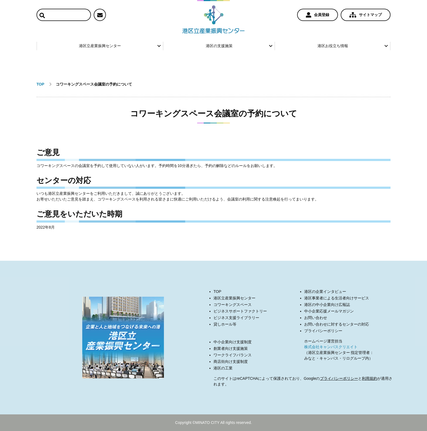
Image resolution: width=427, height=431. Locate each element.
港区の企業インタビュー (325, 291)
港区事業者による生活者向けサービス (336, 298)
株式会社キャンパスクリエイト (331, 347)
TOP (217, 291)
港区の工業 (223, 368)
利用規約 (369, 378)
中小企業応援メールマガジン (329, 311)
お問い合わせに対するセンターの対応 (336, 324)
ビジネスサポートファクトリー (240, 311)
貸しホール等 (224, 324)
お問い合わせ (315, 317)
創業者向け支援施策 (230, 348)
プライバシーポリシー (323, 331)
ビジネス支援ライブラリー (236, 317)
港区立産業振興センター (120, 46)
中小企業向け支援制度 (232, 342)
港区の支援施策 (239, 46)
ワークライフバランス (232, 355)
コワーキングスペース (232, 304)
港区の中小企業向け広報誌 (327, 304)
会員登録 (317, 15)
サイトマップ (365, 15)
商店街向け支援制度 (230, 361)
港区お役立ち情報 (353, 46)
